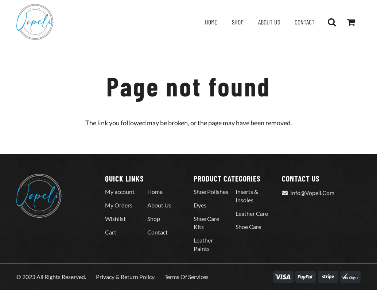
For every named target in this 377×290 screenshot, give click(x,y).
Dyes (200, 205)
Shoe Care (248, 226)
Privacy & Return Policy (125, 276)
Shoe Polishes (211, 191)
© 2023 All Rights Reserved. (51, 276)
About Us (159, 205)
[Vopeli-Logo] (35, 22)
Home (155, 191)
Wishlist (115, 218)
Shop (153, 218)
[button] (331, 22)
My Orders (118, 205)
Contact (157, 232)
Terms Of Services (186, 276)
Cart (110, 232)
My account (120, 191)
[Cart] (351, 22)
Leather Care (252, 213)
